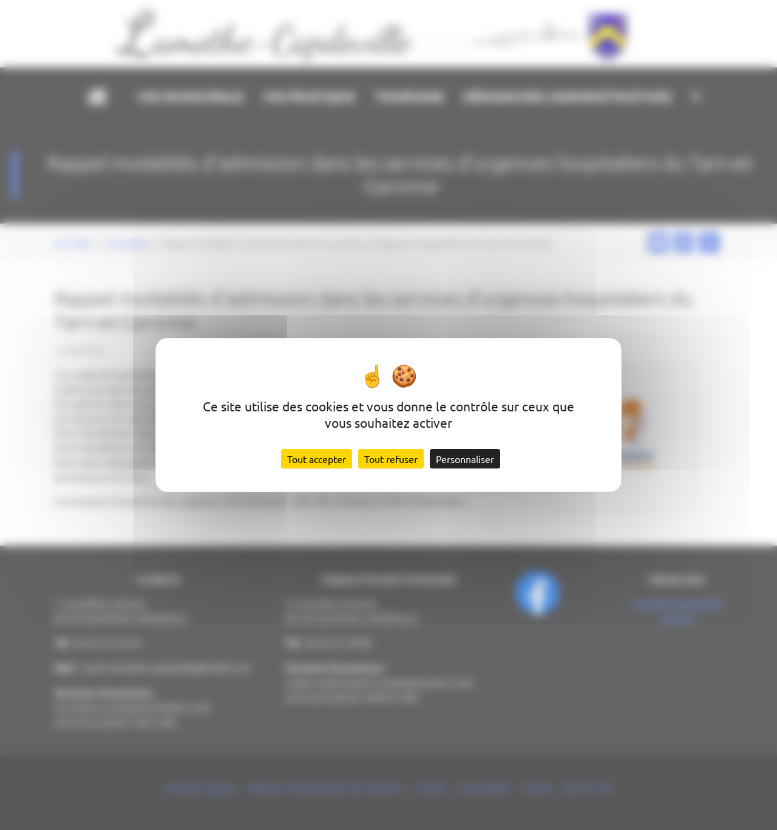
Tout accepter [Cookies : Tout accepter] (316, 459)
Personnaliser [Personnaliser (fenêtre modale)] (465, 459)
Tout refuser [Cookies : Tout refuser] (391, 459)
